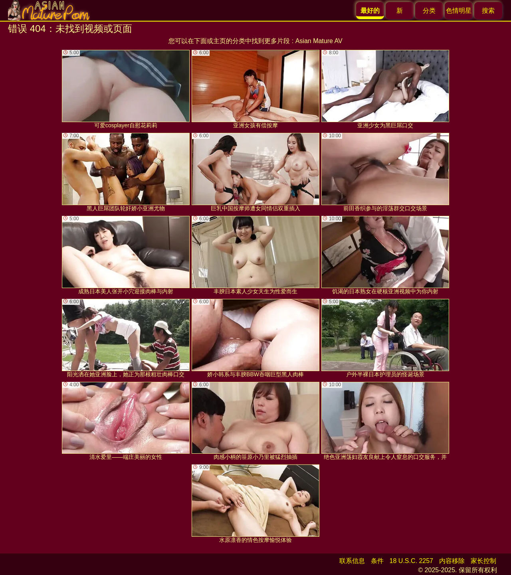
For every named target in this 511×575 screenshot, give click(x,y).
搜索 (488, 10)
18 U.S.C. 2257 (411, 560)
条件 (377, 560)
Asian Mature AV (319, 41)
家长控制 (483, 560)
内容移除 (452, 560)
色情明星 (458, 10)
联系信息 (352, 560)
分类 (429, 10)
